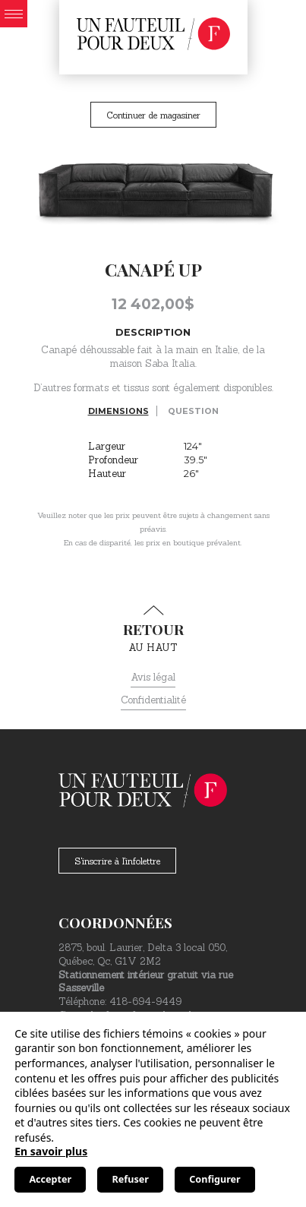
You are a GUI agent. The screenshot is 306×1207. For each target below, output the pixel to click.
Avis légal (153, 677)
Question (193, 411)
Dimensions (118, 411)
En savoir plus (50, 1151)
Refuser (130, 1179)
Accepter (50, 1179)
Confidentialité (153, 700)
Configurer (214, 1179)
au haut (153, 629)
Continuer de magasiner (153, 115)
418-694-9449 (145, 1001)
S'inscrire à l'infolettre (117, 861)
